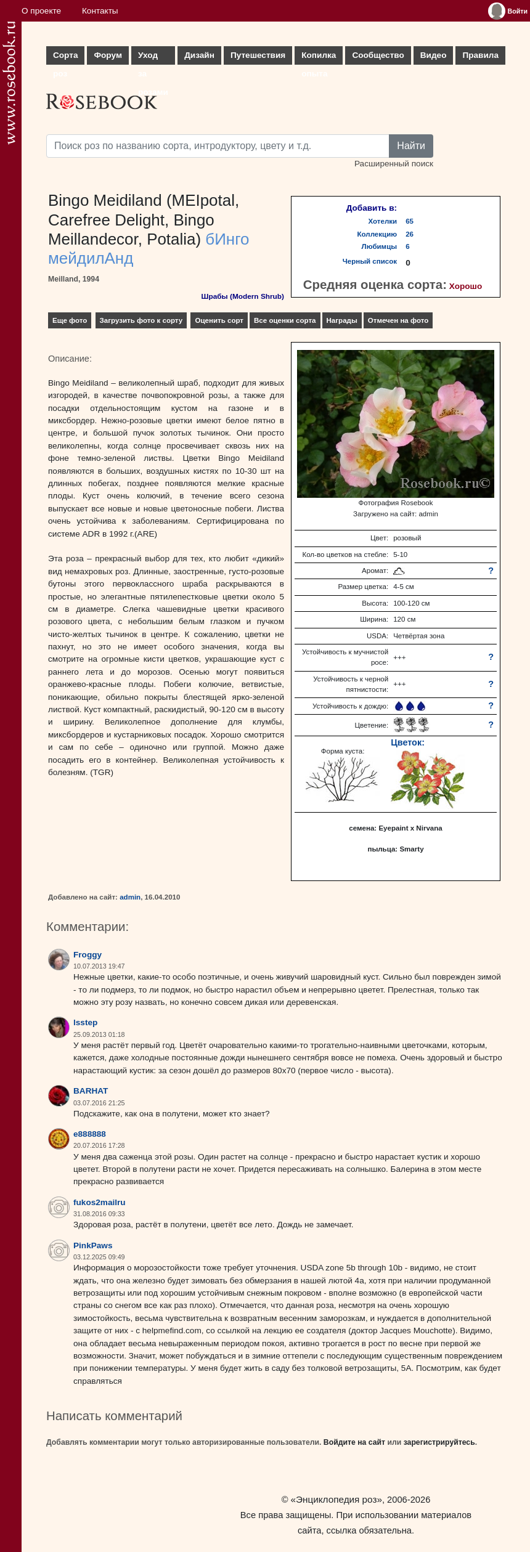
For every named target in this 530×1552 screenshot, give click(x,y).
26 (410, 234)
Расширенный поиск (393, 163)
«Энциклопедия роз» (336, 1499)
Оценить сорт (219, 320)
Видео (433, 55)
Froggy (87, 954)
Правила (480, 55)
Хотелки (383, 221)
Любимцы (380, 246)
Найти (411, 145)
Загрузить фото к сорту (141, 320)
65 (410, 221)
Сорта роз (65, 58)
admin (130, 897)
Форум (107, 55)
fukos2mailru (99, 1202)
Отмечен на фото (398, 320)
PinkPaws (92, 1245)
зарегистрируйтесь (439, 1442)
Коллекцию (377, 234)
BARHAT (90, 1090)
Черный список (370, 261)
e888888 (89, 1134)
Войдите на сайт (354, 1442)
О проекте (41, 10)
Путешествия (257, 55)
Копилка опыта (318, 58)
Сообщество (378, 55)
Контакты (100, 10)
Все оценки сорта (285, 320)
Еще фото (69, 320)
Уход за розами (153, 58)
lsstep (85, 1022)
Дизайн (199, 55)
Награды (342, 320)
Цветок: (408, 742)
